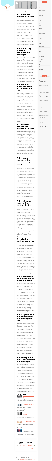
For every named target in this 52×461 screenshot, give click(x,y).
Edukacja (41, 18)
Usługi (41, 66)
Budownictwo (30, 12)
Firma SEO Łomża (43, 81)
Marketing (42, 25)
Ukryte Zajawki (42, 61)
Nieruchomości (42, 33)
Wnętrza (41, 69)
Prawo (41, 41)
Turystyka (42, 59)
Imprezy (41, 23)
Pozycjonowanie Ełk (43, 111)
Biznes (41, 7)
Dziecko (41, 15)
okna (34, 45)
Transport (42, 56)
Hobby (41, 20)
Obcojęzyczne (42, 35)
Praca (41, 38)
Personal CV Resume (23, 459)
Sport (41, 51)
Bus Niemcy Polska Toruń (44, 126)
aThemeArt (33, 459)
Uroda (41, 64)
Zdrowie (41, 71)
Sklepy (41, 48)
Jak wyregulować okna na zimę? (29, 429)
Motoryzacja (42, 30)
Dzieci (41, 12)
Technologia (42, 53)
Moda (41, 28)
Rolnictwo (42, 46)
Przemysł (42, 43)
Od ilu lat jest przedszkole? (45, 96)
